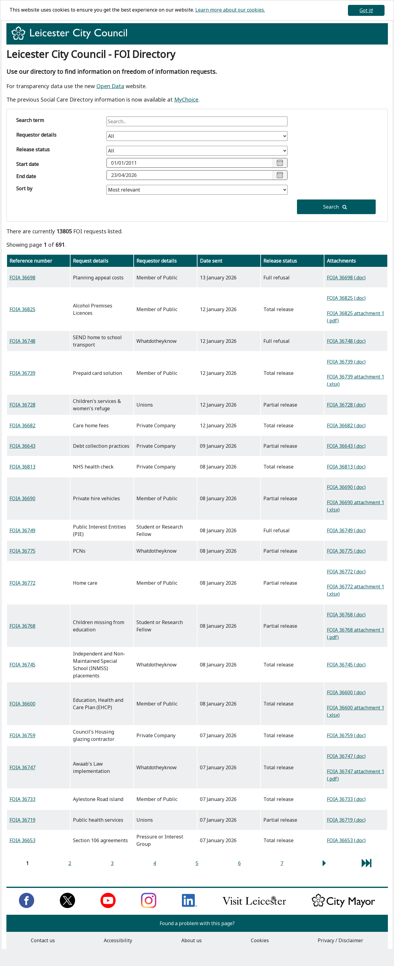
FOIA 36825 (22, 309)
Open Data (110, 86)
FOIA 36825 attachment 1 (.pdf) (355, 317)
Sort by (24, 188)
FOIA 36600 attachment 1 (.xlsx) (355, 711)
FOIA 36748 (22, 341)
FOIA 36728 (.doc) (346, 404)
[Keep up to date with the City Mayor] (343, 906)
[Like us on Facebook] (26, 906)
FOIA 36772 (22, 583)
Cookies (260, 940)
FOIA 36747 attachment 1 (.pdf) (355, 775)
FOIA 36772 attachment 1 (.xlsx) (355, 590)
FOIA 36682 (22, 425)
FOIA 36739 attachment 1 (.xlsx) (355, 380)
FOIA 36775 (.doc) (346, 551)
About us (191, 940)
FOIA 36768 (22, 626)
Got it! (366, 10)
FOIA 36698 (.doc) (346, 277)
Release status (33, 149)
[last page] (366, 864)
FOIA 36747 (22, 767)
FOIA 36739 (22, 373)
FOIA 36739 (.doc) (346, 361)
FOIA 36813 (22, 466)
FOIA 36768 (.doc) (346, 614)
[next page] (324, 864)
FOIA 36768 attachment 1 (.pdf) (355, 634)
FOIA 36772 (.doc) (346, 571)
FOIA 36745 (22, 664)
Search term (30, 120)
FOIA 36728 (22, 404)
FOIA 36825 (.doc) (346, 298)
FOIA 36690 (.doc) (346, 487)
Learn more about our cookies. (230, 9)
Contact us (43, 940)
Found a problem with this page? (197, 923)
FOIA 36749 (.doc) (346, 530)
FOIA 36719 (22, 820)
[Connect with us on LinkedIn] (189, 906)
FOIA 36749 (22, 530)
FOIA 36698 (22, 277)
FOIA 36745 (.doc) (346, 664)
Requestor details (36, 134)
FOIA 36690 (22, 498)
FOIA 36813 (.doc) (346, 466)
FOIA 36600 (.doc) (346, 692)
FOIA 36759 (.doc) (346, 735)
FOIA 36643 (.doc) (346, 446)
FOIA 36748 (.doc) (346, 341)
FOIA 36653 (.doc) (346, 840)
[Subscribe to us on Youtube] (108, 906)
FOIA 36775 (22, 551)
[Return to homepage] (71, 38)
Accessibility (118, 940)
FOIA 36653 (22, 840)
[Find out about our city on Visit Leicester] (254, 906)
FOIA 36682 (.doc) (346, 425)
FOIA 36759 (22, 735)
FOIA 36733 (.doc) (346, 799)
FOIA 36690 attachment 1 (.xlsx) (355, 506)
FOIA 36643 (22, 446)
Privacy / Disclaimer (340, 940)
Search (335, 206)
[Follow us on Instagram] (148, 906)
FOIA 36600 (22, 703)
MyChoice (186, 99)
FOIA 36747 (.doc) (346, 756)
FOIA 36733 (22, 799)
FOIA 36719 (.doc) (346, 820)
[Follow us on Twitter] (67, 906)
